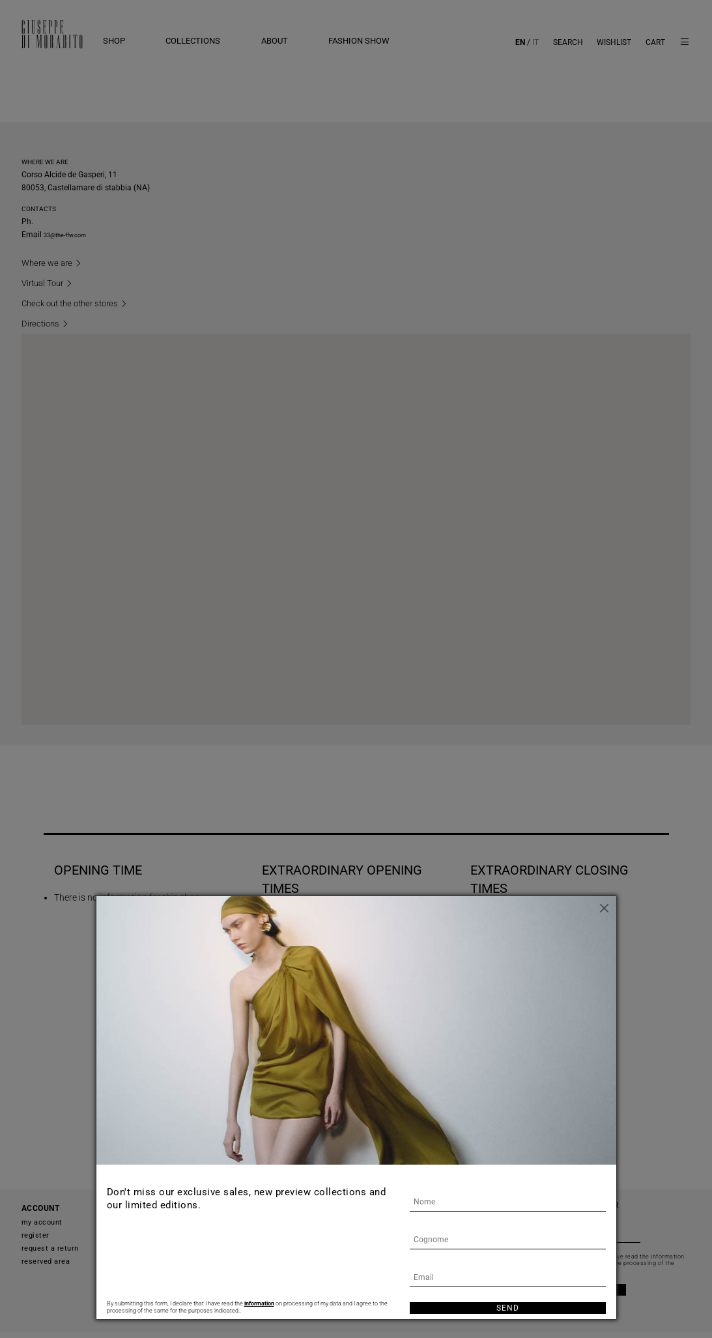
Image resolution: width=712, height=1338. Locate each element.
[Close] (606, 906)
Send (507, 1308)
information (259, 1303)
